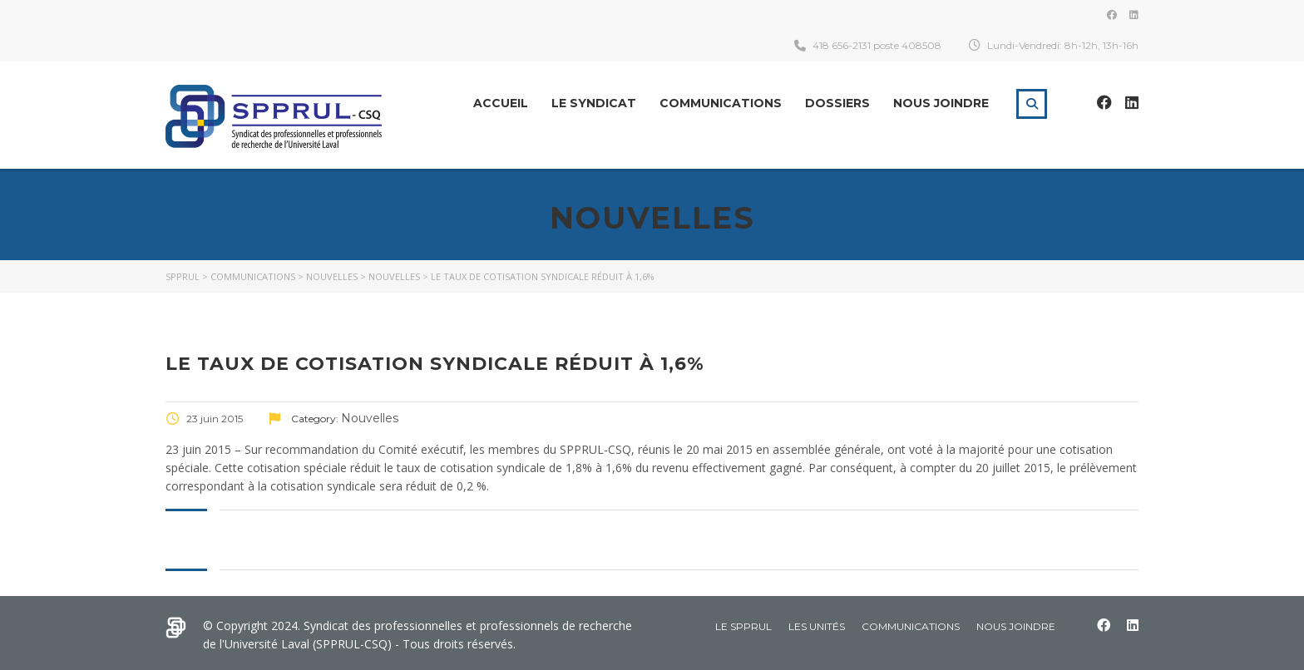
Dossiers (837, 103)
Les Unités (816, 626)
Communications (720, 103)
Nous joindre (941, 103)
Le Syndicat (593, 103)
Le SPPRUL (743, 626)
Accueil (500, 103)
